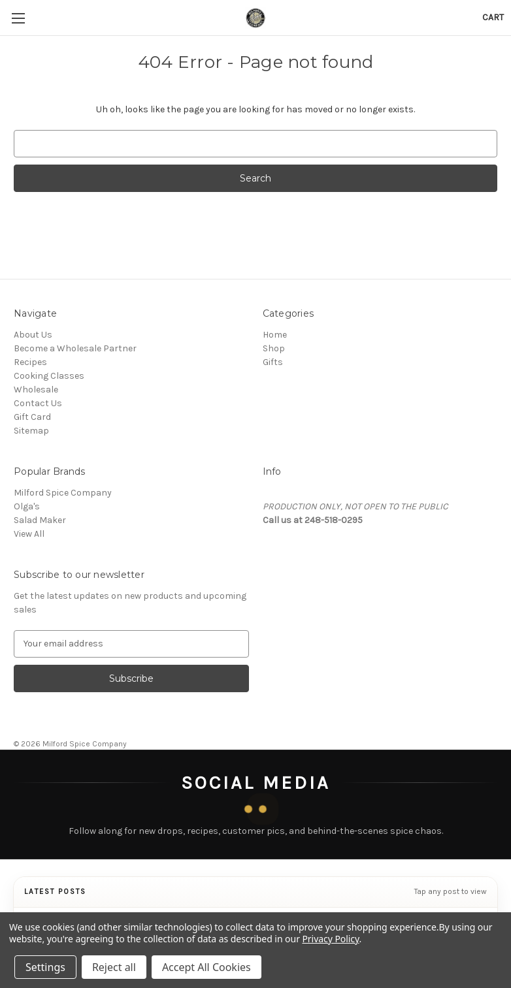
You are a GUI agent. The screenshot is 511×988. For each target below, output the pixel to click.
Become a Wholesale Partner (75, 348)
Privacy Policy (330, 938)
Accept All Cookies (206, 967)
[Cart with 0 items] (493, 17)
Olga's (27, 506)
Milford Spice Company (63, 492)
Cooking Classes (49, 375)
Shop (274, 348)
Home (275, 334)
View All (29, 533)
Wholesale (36, 389)
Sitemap (31, 430)
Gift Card (32, 416)
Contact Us (38, 403)
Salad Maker (40, 520)
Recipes (30, 362)
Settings (45, 967)
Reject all (114, 967)
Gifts (273, 362)
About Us (33, 334)
